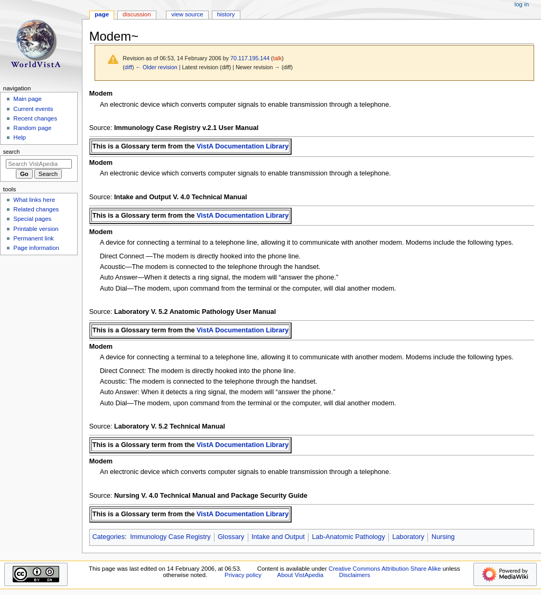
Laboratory (408, 537)
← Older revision (156, 67)
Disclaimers (354, 575)
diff (128, 67)
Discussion (137, 14)
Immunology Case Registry (170, 537)
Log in (522, 4)
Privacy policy (243, 575)
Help (19, 137)
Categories (108, 537)
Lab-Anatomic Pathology (348, 537)
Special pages (32, 219)
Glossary (231, 537)
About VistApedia (300, 575)
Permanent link (33, 238)
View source (187, 14)
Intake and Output (278, 537)
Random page (32, 128)
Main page (27, 99)
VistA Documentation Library (242, 146)
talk (277, 58)
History (226, 14)
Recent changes (35, 118)
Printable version (35, 229)
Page (102, 14)
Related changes (36, 209)
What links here (34, 200)
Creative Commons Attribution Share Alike (385, 568)
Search (11, 151)
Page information (36, 248)
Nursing (443, 537)
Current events (33, 109)
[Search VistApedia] (39, 164)
